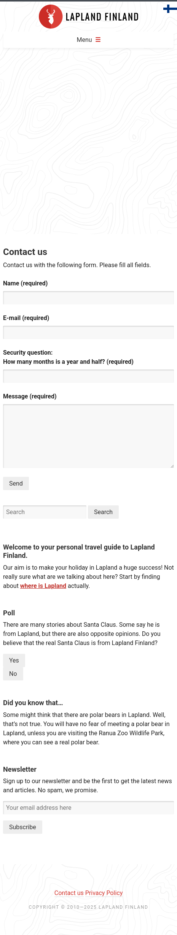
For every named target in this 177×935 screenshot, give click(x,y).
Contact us (69, 893)
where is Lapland (43, 585)
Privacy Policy (104, 893)
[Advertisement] (87, 142)
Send (16, 483)
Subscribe (22, 827)
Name (25, 283)
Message (30, 396)
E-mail (26, 318)
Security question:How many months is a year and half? (68, 357)
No (13, 673)
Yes (14, 660)
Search (103, 512)
